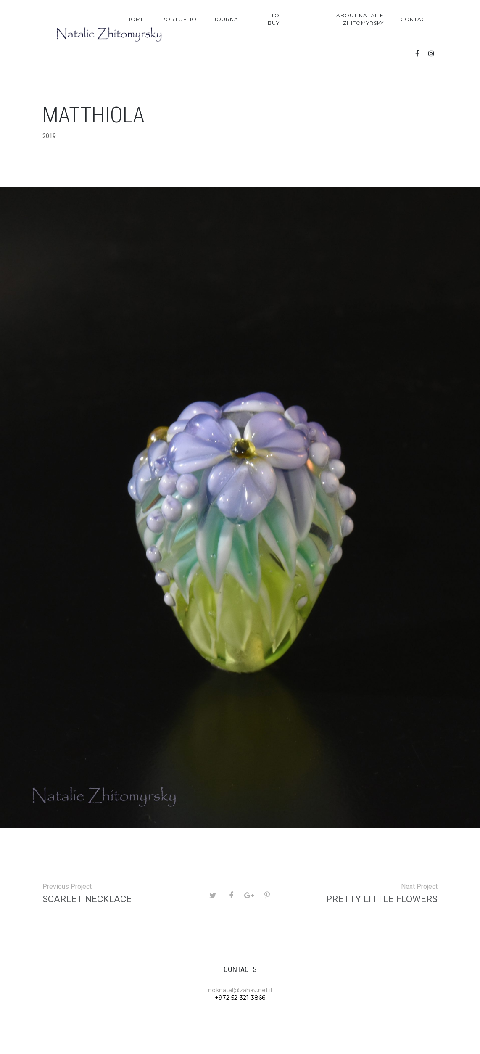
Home (136, 19)
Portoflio (179, 19)
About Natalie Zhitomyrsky (360, 19)
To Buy (274, 19)
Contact (415, 19)
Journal (228, 19)
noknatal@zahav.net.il (240, 990)
